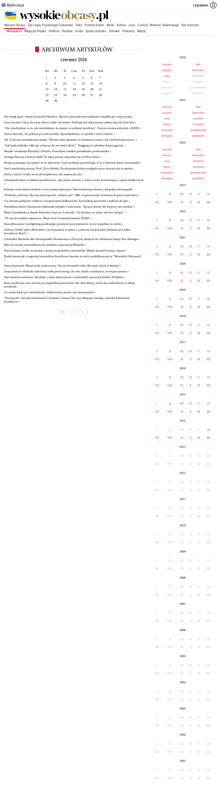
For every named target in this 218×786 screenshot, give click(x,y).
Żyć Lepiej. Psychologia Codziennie (50, 25)
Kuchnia (67, 31)
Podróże (54, 31)
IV (190, 194)
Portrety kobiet (94, 25)
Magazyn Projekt (35, 31)
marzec (167, 70)
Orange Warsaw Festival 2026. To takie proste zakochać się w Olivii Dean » (52, 157)
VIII (169, 202)
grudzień (198, 135)
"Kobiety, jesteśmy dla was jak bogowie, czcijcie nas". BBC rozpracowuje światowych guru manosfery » (72, 195)
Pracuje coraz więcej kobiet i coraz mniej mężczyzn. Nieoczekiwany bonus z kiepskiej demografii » (69, 189)
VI (208, 194)
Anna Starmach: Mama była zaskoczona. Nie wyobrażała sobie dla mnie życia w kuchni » (62, 265)
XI (198, 202)
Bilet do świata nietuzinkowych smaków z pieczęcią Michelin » (45, 244)
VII (157, 202)
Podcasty (128, 31)
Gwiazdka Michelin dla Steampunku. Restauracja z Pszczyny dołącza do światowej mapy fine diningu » (72, 239)
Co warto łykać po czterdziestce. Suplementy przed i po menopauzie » (50, 292)
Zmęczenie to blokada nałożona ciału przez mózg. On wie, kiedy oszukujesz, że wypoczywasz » (66, 271)
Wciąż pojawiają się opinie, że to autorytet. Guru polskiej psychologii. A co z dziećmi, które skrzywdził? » (72, 162)
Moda (110, 25)
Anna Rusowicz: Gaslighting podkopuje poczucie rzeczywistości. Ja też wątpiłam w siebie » (63, 224)
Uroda (79, 31)
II (170, 194)
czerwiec (198, 118)
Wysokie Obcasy (14, 25)
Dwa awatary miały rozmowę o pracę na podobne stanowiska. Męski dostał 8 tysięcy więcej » (65, 250)
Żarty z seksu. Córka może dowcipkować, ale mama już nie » (43, 174)
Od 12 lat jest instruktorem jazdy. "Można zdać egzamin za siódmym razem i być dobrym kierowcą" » (70, 139)
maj (167, 75)
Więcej (141, 31)
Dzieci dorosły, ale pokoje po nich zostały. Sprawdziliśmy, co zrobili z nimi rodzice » (59, 134)
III (182, 194)
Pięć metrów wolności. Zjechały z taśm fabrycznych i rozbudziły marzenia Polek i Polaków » (64, 277)
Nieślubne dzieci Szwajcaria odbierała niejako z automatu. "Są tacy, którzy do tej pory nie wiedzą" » (69, 206)
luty (198, 64)
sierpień (198, 124)
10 (64, 83)
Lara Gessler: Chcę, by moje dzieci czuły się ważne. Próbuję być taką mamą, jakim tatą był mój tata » (70, 122)
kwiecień (198, 70)
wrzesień (167, 130)
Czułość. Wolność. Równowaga (158, 25)
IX (181, 202)
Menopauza (14, 31)
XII (208, 202)
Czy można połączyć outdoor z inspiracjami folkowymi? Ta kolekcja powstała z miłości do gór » (67, 200)
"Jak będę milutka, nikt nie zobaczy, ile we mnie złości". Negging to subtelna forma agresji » (64, 145)
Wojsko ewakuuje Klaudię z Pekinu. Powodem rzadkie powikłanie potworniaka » (57, 151)
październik (198, 130)
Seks (79, 25)
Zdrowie (114, 31)
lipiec (167, 124)
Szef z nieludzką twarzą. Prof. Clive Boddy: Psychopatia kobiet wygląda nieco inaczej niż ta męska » (69, 168)
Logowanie (205, 5)
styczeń (167, 64)
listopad (166, 135)
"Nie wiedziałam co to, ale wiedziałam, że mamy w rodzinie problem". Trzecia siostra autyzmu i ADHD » (72, 128)
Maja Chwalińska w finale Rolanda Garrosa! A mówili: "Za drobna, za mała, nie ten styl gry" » (65, 212)
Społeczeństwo (95, 31)
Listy (132, 25)
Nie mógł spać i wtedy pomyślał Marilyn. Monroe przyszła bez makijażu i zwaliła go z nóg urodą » (68, 116)
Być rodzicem (190, 25)
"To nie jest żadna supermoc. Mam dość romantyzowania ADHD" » (48, 218)
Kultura (121, 25)
